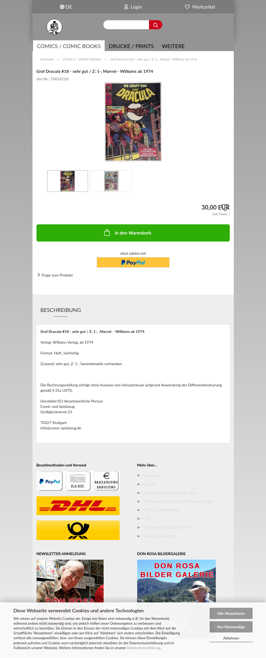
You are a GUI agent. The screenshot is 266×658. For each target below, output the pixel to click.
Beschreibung (61, 310)
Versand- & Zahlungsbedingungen (169, 492)
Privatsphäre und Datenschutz (166, 527)
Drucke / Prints (131, 46)
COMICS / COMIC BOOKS (69, 46)
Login (133, 7)
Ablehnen (231, 638)
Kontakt (149, 484)
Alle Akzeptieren (231, 613)
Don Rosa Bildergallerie (161, 510)
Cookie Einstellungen (159, 536)
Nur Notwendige (231, 626)
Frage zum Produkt (57, 275)
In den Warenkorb (127, 232)
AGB (146, 518)
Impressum (151, 475)
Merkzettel (200, 7)
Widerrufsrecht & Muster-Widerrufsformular (178, 501)
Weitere (173, 46)
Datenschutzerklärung (143, 648)
